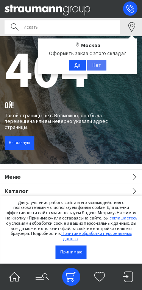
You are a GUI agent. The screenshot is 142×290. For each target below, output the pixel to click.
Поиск (14, 27)
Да (77, 65)
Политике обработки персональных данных (96, 236)
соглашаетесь (123, 218)
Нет (96, 65)
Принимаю (71, 252)
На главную (19, 143)
